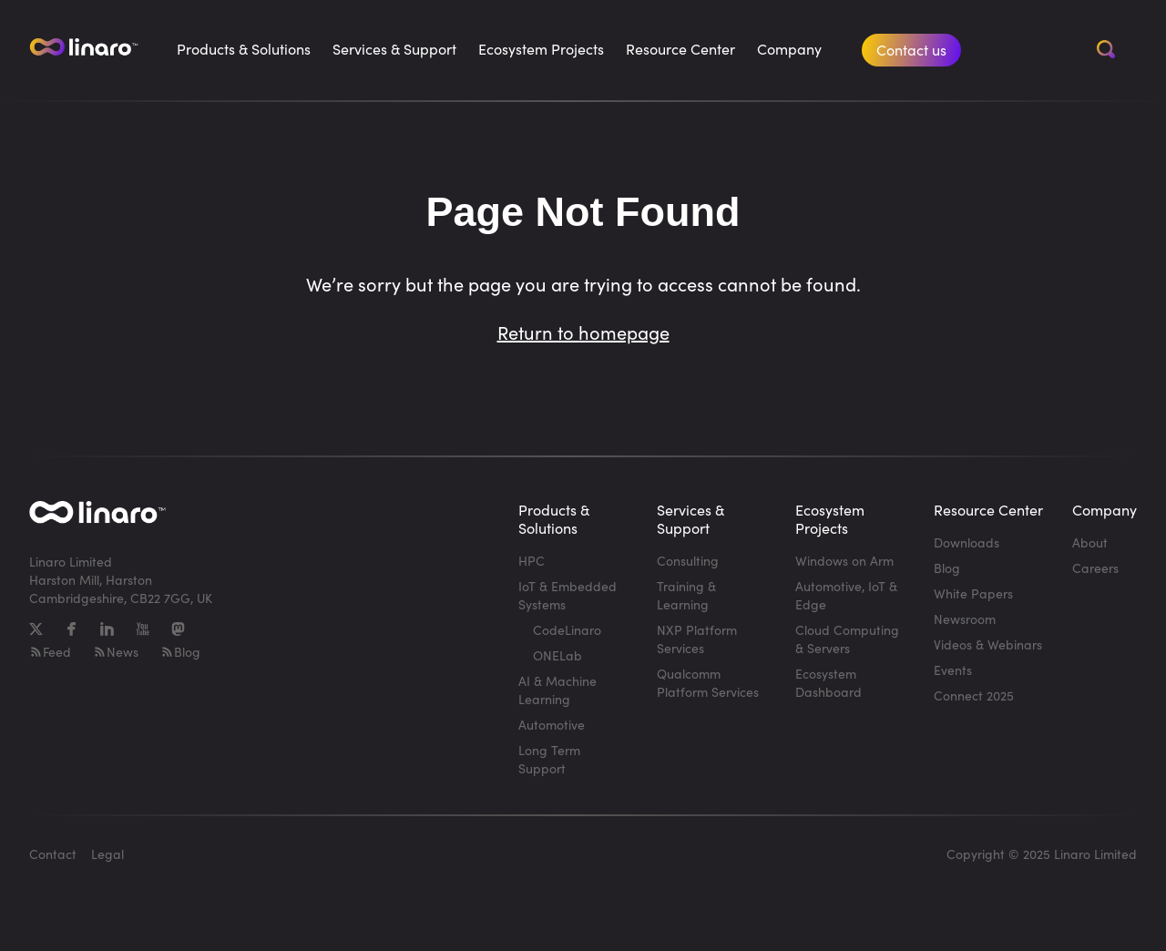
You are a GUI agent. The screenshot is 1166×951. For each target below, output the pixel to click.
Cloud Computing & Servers (847, 639)
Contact (53, 854)
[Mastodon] (178, 629)
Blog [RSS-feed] (180, 651)
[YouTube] (142, 629)
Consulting (688, 560)
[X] (36, 629)
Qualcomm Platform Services (708, 682)
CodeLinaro (567, 630)
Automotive (551, 724)
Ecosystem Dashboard (828, 682)
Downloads (966, 542)
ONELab (557, 655)
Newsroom (965, 619)
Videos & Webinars (988, 644)
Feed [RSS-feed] (50, 651)
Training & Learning (686, 595)
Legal (107, 854)
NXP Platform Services (697, 639)
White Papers (973, 593)
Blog (947, 568)
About (1090, 542)
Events (953, 670)
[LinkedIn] (107, 629)
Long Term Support (549, 759)
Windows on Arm (844, 560)
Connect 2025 (974, 695)
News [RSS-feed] (115, 651)
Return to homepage (583, 332)
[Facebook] (71, 629)
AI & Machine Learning (557, 690)
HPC (531, 560)
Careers (1095, 568)
